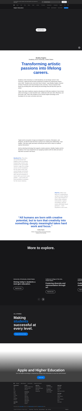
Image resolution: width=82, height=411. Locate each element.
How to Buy (66, 7)
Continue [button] (64, 1)
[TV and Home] (43, 5)
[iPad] (25, 5)
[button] (51, 2)
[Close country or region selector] (68, 1)
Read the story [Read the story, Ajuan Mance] (50, 332)
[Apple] (14, 5)
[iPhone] (28, 5)
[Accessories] (55, 5)
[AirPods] (37, 5)
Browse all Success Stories (20, 374)
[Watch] (33, 5)
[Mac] (21, 5)
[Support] (61, 5)
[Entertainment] (49, 5)
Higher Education (19, 7)
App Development (53, 7)
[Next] (43, 339)
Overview (48, 7)
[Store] (17, 5)
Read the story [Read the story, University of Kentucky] (18, 328)
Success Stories (60, 7)
